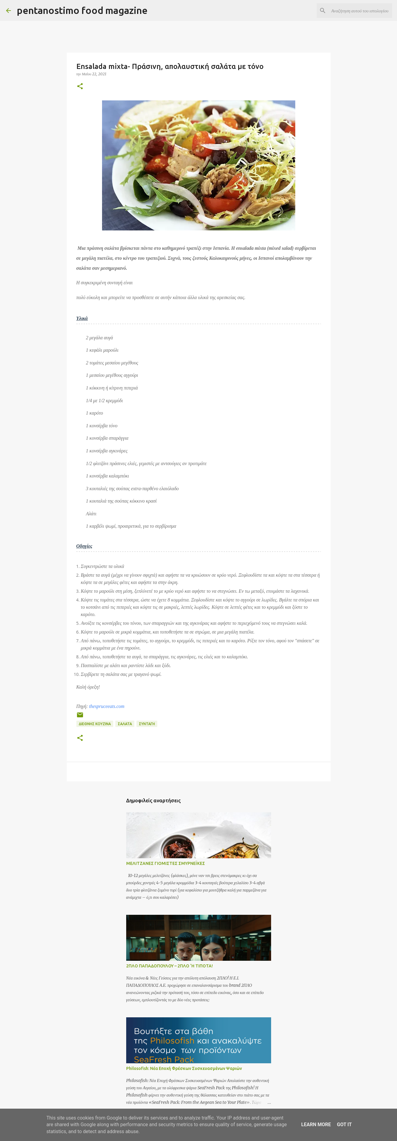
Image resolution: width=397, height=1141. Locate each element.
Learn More (316, 1124)
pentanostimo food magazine (82, 10)
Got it (344, 1124)
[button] (80, 87)
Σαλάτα (125, 724)
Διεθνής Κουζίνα (95, 724)
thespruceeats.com (106, 706)
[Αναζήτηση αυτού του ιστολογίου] (360, 10)
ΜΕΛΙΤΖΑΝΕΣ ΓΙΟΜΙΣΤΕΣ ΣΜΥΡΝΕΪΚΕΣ (165, 863)
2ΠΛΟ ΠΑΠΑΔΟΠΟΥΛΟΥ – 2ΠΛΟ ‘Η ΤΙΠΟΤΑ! (169, 965)
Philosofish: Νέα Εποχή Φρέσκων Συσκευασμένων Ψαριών (184, 1068)
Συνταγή (147, 724)
